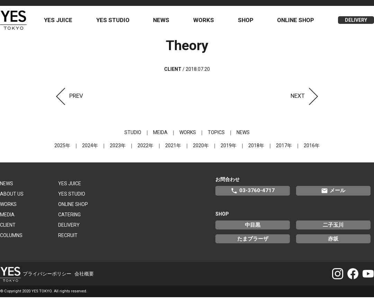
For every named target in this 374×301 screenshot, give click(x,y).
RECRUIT (68, 239)
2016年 (312, 149)
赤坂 (333, 242)
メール (333, 194)
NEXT (306, 99)
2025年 (62, 149)
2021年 (173, 149)
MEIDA (160, 136)
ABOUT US (12, 197)
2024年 (90, 149)
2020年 (201, 149)
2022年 (145, 149)
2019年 (229, 149)
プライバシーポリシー (47, 277)
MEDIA (7, 218)
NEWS (164, 21)
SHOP (247, 21)
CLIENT (8, 228)
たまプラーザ (252, 242)
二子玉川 (333, 228)
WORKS (206, 21)
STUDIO (132, 136)
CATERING (69, 218)
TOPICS (216, 136)
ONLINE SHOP (296, 21)
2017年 (284, 149)
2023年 (118, 149)
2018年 (256, 149)
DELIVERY (356, 22)
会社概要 (84, 277)
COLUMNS (11, 239)
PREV (67, 99)
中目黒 (252, 228)
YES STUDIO (116, 21)
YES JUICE (62, 21)
